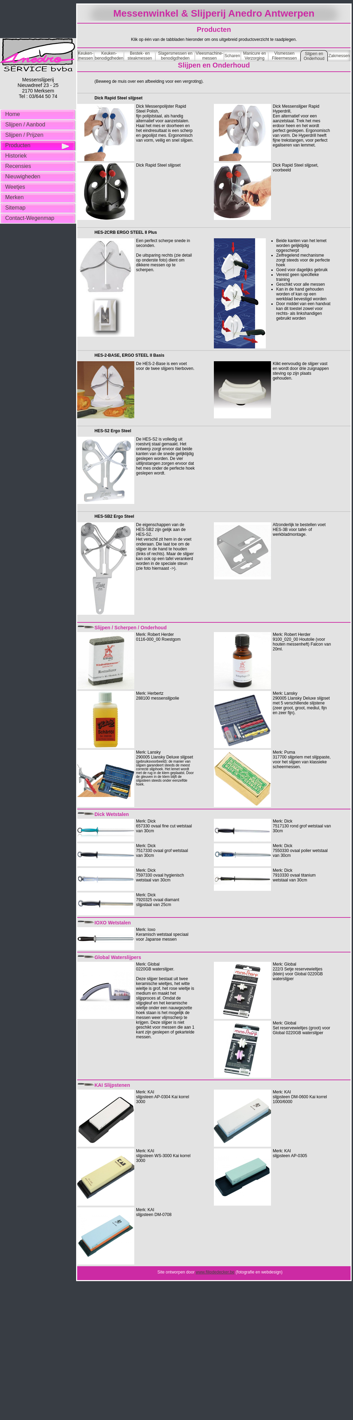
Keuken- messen (85, 56)
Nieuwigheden (22, 176)
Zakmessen (339, 55)
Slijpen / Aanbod (25, 124)
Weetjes (15, 187)
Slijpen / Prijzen (24, 135)
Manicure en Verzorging (254, 56)
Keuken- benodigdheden (109, 56)
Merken (14, 197)
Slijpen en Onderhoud (314, 56)
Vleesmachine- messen (209, 56)
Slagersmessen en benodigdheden (175, 56)
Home (12, 114)
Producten (17, 145)
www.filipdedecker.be (215, 1272)
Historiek (16, 156)
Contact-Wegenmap (29, 218)
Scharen (232, 55)
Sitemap (15, 208)
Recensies (18, 166)
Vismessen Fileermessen (284, 56)
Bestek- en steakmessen (140, 56)
